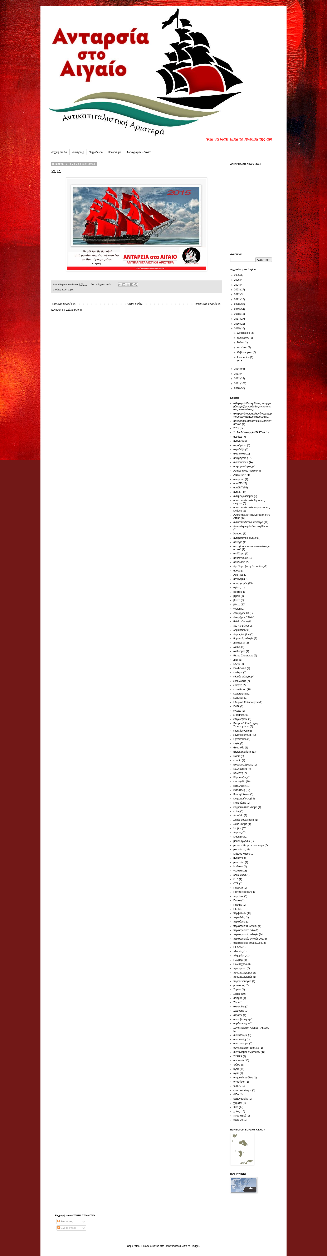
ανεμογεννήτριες (242, 466)
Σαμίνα (237, 989)
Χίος (235, 1107)
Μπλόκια (238, 866)
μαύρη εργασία (241, 841)
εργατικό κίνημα (242, 734)
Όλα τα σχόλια (66, 1227)
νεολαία (237, 870)
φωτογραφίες (240, 1098)
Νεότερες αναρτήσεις (63, 303)
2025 (237, 279)
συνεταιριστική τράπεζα (246, 1047)
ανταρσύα (238, 479)
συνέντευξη (239, 1039)
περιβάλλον (239, 913)
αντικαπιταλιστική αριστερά (248, 522)
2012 (237, 378)
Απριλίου (242, 347)
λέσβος (237, 828)
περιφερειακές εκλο (244, 930)
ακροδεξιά (238, 449)
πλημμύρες (239, 955)
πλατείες (238, 951)
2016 (237, 323)
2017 (237, 318)
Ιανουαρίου (243, 357)
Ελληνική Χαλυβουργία (246, 702)
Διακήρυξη (78, 152)
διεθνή (236, 647)
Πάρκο (237, 900)
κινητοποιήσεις (241, 798)
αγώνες (237, 440)
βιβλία (236, 596)
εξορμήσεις (239, 714)
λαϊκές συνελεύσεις (243, 819)
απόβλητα (238, 553)
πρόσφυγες (239, 968)
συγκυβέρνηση (241, 1019)
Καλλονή (238, 773)
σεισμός (237, 998)
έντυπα (237, 710)
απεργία (237, 542)
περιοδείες (239, 917)
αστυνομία (239, 579)
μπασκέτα (238, 862)
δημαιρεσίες (240, 630)
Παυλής (237, 904)
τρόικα (236, 1064)
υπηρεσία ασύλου (243, 1077)
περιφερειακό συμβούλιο (246, 942)
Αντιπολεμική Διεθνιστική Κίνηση (251, 526)
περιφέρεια (239, 921)
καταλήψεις (239, 785)
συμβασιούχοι (241, 1023)
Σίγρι (236, 1002)
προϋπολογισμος (242, 972)
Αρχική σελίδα (59, 152)
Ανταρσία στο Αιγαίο (244, 470)
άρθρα (236, 570)
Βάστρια (238, 591)
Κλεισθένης (239, 802)
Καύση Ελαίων (241, 794)
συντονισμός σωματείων (246, 1052)
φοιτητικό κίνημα (242, 1090)
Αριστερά (238, 574)
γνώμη (237, 608)
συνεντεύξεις (240, 1035)
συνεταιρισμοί (241, 1043)
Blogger (195, 1246)
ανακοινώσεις (240, 462)
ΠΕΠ (236, 908)
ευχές (70, 289)
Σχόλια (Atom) (74, 309)
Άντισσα (237, 533)
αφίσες (237, 587)
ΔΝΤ (235, 659)
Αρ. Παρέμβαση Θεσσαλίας (248, 566)
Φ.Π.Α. (237, 1085)
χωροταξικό (239, 1115)
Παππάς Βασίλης (243, 891)
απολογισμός (240, 557)
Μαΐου (241, 342)
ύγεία (236, 1073)
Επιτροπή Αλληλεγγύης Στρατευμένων (246, 725)
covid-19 (238, 1119)
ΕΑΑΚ (236, 663)
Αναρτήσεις (65, 1221)
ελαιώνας (238, 697)
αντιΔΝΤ (238, 487)
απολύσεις (239, 562)
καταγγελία (239, 781)
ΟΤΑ (235, 879)
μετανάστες (239, 849)
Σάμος (236, 993)
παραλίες (238, 896)
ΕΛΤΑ (236, 706)
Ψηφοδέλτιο (96, 152)
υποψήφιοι (239, 1081)
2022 (237, 294)
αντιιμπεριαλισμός (243, 496)
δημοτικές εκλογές (243, 638)
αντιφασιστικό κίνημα (245, 538)
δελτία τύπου (240, 621)
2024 (237, 284)
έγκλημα (238, 672)
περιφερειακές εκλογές (245, 934)
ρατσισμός (239, 985)
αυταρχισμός (240, 583)
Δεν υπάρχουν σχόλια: (102, 284)
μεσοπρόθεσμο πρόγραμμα (248, 845)
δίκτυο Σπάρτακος (243, 655)
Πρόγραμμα (114, 152)
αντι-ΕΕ (237, 483)
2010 (237, 388)
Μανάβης (238, 836)
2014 (237, 368)
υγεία (236, 1069)
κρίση (236, 811)
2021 (237, 299)
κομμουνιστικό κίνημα (245, 807)
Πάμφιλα (238, 887)
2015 (56, 171)
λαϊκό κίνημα (240, 824)
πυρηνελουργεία (242, 981)
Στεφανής (238, 1010)
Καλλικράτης (240, 768)
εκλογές (237, 685)
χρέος (236, 1111)
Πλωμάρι (238, 959)
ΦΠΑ (236, 1094)
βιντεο (236, 600)
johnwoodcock (173, 1246)
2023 (237, 289)
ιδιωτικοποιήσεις (242, 751)
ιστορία (237, 760)
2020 (237, 304)
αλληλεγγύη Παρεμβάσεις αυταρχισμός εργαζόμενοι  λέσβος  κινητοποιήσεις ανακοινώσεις (252, 406)
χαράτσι (237, 1103)
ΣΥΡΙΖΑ (237, 1056)
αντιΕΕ (237, 491)
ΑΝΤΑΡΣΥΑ (239, 474)
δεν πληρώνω (241, 625)
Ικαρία (236, 756)
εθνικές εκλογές (241, 676)
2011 (237, 383)
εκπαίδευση (239, 689)
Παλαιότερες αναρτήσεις (207, 303)
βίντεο (236, 604)
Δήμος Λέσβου (241, 634)
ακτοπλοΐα (239, 453)
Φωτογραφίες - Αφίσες (139, 152)
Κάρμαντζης (240, 777)
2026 (237, 275)
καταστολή (239, 790)
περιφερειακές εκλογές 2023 (249, 938)
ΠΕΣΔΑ (237, 947)
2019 (237, 309)
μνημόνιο (238, 857)
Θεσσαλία (238, 747)
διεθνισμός (239, 651)
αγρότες (237, 436)
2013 (237, 373)
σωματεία (238, 1060)
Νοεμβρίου (243, 337)
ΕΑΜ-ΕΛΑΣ (239, 668)
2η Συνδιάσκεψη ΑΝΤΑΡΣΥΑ (249, 432)
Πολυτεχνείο (240, 964)
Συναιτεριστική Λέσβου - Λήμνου (251, 1027)
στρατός (237, 1015)
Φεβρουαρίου (245, 352)
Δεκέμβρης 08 (241, 613)
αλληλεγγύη (239, 458)
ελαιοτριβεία (240, 693)
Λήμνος (237, 832)
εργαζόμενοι (240, 730)
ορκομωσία (239, 875)
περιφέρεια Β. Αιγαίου (245, 926)
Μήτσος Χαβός (241, 853)
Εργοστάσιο (240, 739)
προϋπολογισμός (242, 976)
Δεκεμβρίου (244, 332)
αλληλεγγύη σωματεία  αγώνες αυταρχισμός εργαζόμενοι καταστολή (252, 415)
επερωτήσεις (240, 719)
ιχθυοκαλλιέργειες (243, 764)
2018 (237, 313)
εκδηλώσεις (239, 681)
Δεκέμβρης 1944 (242, 617)
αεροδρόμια (239, 445)
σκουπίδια (239, 1006)
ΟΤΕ (236, 883)
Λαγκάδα (238, 815)
